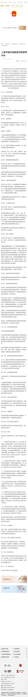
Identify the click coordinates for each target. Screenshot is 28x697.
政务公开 (7, 44)
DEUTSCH (20, 2)
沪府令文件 (22, 44)
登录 (13, 6)
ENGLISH (3, 2)
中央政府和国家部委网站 (6, 654)
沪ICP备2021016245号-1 (6, 685)
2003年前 (5, 45)
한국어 (14, 2)
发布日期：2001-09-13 (8, 59)
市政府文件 (15, 44)
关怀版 (20, 6)
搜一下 (22, 27)
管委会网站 (17, 651)
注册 (16, 6)
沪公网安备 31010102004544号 (8, 687)
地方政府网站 (17, 654)
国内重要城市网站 (5, 657)
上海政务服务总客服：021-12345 (7, 683)
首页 (2, 44)
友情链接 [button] (16, 657)
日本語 (9, 2)
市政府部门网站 (4, 648)
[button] (6, 649)
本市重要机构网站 (5, 651)
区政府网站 (17, 648)
